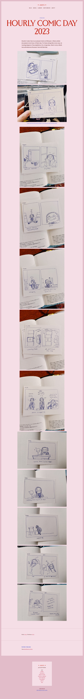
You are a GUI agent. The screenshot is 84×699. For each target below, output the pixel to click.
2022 (33, 634)
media (35, 8)
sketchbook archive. (28, 649)
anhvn (42, 5)
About (42, 680)
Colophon (42, 679)
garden (40, 8)
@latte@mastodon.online (42, 690)
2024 (25, 634)
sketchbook (46, 8)
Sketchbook (42, 677)
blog (30, 8)
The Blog (42, 673)
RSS (42, 682)
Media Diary (42, 674)
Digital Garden (42, 676)
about (53, 8)
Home (42, 671)
